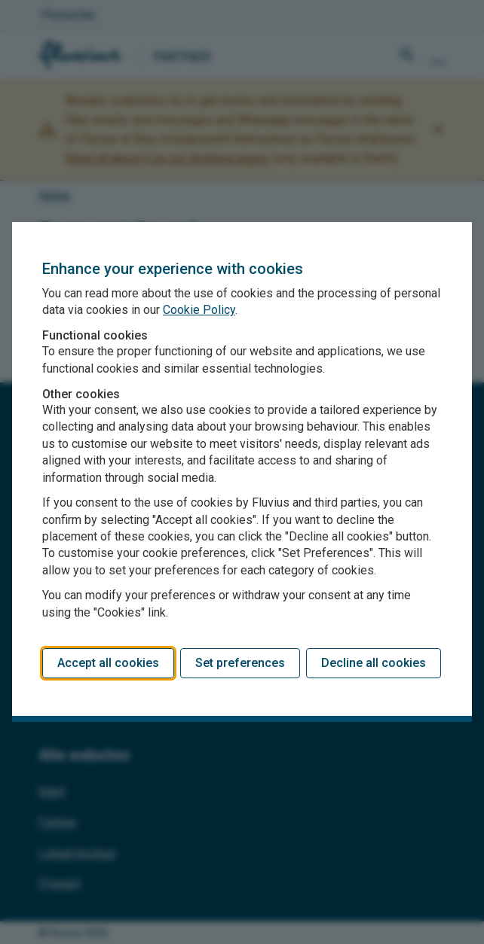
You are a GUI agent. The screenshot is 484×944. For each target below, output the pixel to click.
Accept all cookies (108, 663)
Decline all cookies (373, 663)
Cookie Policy (199, 310)
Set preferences (240, 663)
